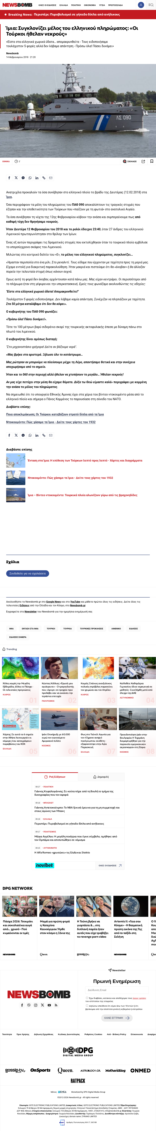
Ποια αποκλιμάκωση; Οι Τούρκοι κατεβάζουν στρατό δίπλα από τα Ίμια (55, 414)
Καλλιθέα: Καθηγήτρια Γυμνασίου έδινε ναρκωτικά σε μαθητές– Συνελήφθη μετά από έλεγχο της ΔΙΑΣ (136, 688)
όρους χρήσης (139, 998)
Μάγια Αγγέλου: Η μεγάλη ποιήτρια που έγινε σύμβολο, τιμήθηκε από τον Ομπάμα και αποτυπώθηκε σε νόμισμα (75, 838)
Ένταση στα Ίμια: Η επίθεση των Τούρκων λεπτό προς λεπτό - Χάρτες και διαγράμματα (85, 460)
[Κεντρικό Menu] (151, 5)
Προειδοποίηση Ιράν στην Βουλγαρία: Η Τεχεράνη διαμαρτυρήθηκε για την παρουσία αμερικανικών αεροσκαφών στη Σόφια (133, 741)
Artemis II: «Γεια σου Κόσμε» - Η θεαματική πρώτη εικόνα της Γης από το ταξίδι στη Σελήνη (128, 929)
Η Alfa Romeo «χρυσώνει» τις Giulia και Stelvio (62, 852)
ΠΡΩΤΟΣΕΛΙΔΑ (115, 5)
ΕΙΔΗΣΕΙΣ (133, 628)
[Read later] (152, 161)
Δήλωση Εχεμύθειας (43, 1034)
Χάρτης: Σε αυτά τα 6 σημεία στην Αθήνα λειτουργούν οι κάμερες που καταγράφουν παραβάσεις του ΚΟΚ (18, 739)
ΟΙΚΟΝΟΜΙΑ (90, 5)
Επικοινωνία (137, 1034)
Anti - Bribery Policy (116, 1034)
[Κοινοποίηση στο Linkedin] (37, 178)
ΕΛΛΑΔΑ (64, 5)
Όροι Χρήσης (23, 1034)
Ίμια (9, 197)
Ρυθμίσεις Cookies (93, 1034)
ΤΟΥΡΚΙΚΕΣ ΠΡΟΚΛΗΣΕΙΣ (91, 628)
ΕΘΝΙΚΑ (6, 161)
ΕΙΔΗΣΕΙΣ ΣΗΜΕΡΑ (17, 637)
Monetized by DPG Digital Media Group (88, 1092)
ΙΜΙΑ (11, 628)
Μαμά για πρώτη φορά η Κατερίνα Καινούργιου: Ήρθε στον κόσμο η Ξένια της (55, 927)
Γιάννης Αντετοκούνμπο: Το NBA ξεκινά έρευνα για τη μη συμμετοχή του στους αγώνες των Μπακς (77, 809)
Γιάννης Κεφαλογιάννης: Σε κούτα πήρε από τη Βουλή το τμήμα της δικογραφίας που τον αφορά (73, 793)
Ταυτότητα (7, 1034)
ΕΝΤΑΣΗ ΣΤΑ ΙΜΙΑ (30, 628)
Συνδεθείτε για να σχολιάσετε (27, 573)
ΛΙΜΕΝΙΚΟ (116, 628)
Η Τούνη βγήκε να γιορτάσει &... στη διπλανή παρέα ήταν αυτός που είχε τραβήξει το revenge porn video (92, 929)
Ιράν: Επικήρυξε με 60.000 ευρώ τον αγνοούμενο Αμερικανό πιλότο (56, 737)
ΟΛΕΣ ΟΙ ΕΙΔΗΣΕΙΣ (47, 5)
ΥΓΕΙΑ (102, 5)
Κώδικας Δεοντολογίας (69, 1034)
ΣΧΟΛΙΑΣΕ (130, 161)
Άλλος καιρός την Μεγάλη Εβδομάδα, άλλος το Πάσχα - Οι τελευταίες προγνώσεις (18, 686)
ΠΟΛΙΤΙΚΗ (76, 5)
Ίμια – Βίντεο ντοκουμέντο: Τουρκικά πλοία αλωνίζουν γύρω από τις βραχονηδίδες (82, 495)
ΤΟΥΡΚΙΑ (67, 628)
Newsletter (31, 611)
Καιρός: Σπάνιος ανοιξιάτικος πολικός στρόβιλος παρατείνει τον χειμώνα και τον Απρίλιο (97, 686)
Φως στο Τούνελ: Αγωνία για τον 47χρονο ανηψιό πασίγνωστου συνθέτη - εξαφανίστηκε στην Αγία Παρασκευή (96, 741)
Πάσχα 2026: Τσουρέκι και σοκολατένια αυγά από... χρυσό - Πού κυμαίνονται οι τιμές (18, 927)
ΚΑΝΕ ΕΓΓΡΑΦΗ (116, 1018)
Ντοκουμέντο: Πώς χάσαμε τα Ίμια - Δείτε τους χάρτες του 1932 (51, 422)
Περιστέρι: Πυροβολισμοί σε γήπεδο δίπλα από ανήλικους (77, 14)
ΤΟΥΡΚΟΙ (51, 628)
